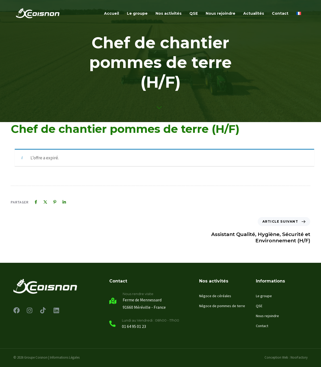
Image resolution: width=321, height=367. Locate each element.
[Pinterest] (55, 202)
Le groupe (137, 13)
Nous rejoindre (220, 13)
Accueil (111, 13)
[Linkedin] (64, 202)
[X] (45, 202)
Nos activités (169, 13)
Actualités (253, 13)
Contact (280, 13)
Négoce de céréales (215, 295)
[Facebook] (36, 202)
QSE (193, 13)
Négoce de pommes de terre (222, 305)
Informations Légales (65, 357)
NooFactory (299, 357)
